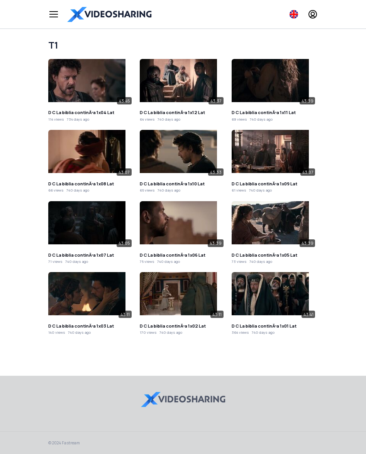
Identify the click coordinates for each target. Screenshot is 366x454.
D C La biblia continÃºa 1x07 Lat (81, 255)
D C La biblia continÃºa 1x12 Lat (172, 112)
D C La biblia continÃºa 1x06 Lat (172, 255)
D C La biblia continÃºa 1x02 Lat (173, 326)
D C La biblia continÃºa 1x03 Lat (81, 326)
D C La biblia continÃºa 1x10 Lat (172, 184)
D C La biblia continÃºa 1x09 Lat (264, 184)
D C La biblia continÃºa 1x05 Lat (264, 255)
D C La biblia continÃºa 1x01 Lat (264, 326)
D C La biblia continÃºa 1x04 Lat (81, 112)
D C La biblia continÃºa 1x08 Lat (81, 184)
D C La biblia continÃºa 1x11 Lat (264, 112)
